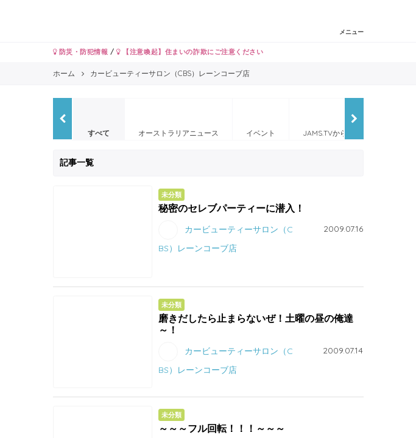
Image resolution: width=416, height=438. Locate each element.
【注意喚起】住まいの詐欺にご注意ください (189, 51)
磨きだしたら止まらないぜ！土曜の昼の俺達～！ (255, 324)
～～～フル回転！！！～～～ (221, 428)
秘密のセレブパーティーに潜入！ (231, 208)
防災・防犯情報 (80, 51)
